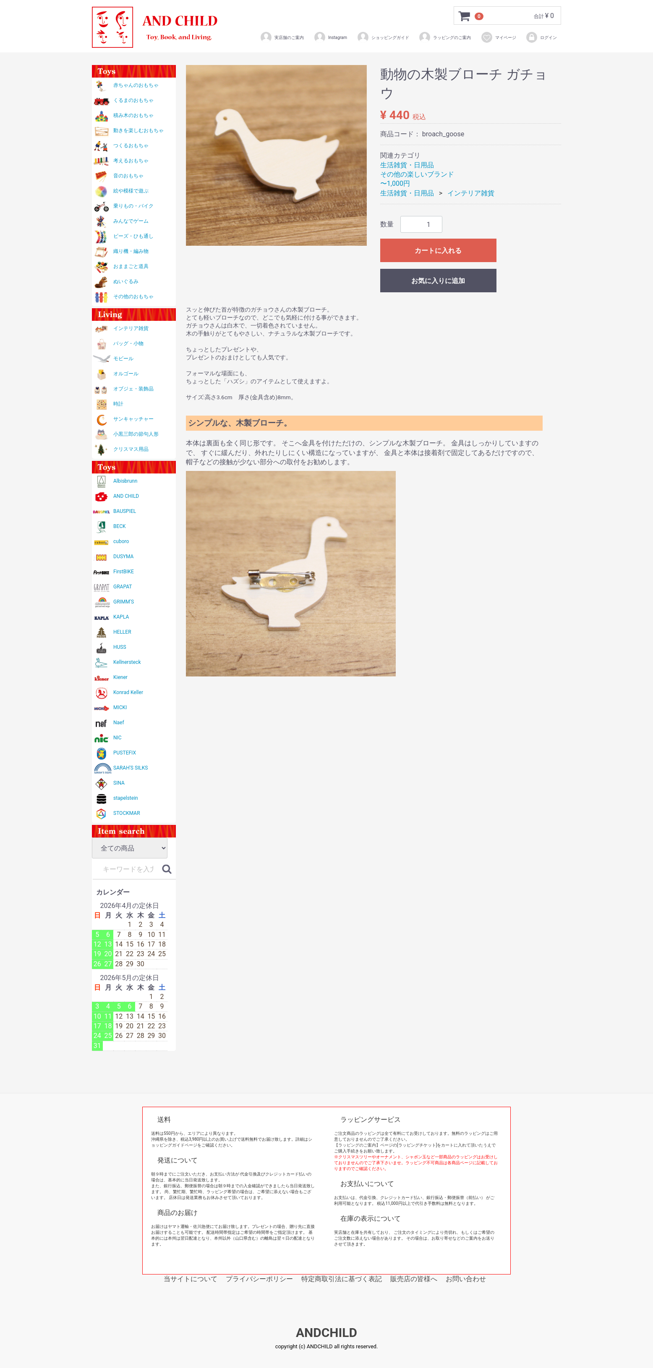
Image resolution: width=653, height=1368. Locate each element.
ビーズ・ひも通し (133, 236)
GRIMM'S (123, 602)
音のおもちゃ (128, 176)
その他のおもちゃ (133, 296)
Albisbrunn (125, 481)
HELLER (122, 632)
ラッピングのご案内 (444, 37)
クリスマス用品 (131, 449)
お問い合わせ (466, 1279)
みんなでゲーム (131, 221)
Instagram (330, 37)
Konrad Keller (128, 692)
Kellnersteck (127, 662)
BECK (119, 526)
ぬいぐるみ (125, 281)
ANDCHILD (326, 1333)
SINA (119, 783)
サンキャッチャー (133, 419)
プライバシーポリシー (259, 1279)
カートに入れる (438, 251)
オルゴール (125, 374)
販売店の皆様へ (413, 1279)
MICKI (120, 707)
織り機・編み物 (131, 251)
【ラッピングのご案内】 (357, 1145)
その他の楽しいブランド (417, 174)
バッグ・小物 (128, 343)
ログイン (541, 37)
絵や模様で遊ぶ (131, 191)
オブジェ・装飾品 (133, 389)
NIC (117, 738)
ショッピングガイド (383, 37)
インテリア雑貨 (131, 328)
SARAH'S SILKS (130, 768)
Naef (118, 723)
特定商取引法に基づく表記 (341, 1279)
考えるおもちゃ (131, 161)
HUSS (119, 647)
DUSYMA (123, 556)
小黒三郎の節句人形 (136, 434)
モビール (123, 359)
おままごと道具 (131, 266)
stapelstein (125, 798)
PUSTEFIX (124, 753)
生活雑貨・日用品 (407, 165)
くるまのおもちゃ (133, 100)
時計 (118, 404)
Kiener (120, 677)
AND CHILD (126, 496)
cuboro (121, 541)
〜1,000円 (395, 183)
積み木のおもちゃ (133, 115)
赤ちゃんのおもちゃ (136, 85)
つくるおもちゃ (131, 145)
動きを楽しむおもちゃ (138, 130)
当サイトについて (190, 1279)
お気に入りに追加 (438, 281)
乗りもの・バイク (133, 206)
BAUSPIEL (124, 511)
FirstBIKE (123, 572)
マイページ (498, 37)
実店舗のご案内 (282, 37)
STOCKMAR (126, 813)
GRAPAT (122, 587)
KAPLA (121, 617)
